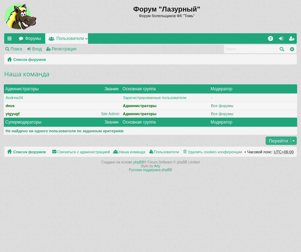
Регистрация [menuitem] (293, 40)
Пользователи (70, 38)
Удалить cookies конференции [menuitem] (215, 152)
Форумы (33, 38)
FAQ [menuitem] (273, 40)
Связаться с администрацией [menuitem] (83, 152)
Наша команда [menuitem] (132, 152)
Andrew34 (14, 98)
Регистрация (64, 49)
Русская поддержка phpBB (150, 170)
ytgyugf (13, 114)
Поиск (16, 49)
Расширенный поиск (291, 49)
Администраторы (22, 88)
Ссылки (11, 40)
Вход (37, 49)
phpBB (139, 162)
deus (10, 106)
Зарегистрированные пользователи (154, 98)
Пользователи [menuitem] (166, 152)
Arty (157, 166)
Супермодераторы (23, 122)
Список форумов (29, 59)
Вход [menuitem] (282, 40)
